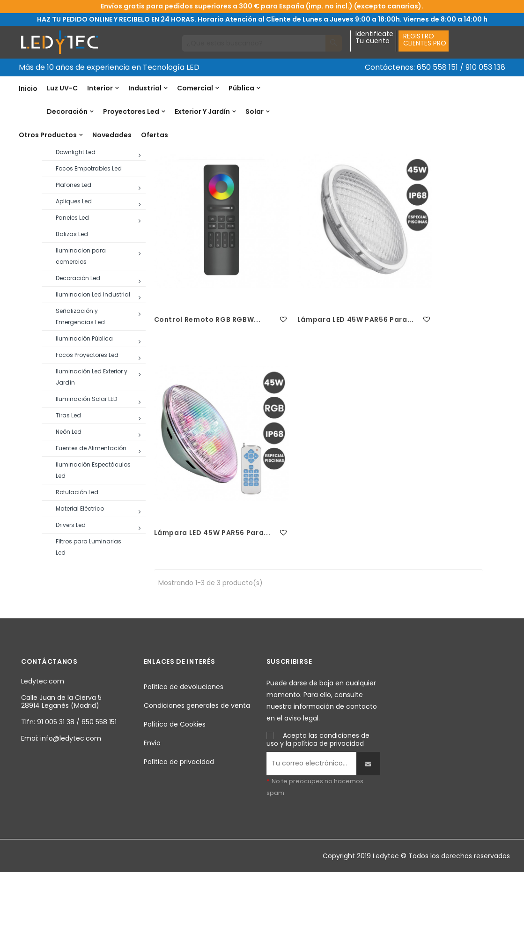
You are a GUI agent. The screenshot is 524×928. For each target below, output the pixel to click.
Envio (152, 797)
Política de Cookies (175, 778)
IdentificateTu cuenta (374, 37)
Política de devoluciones (183, 741)
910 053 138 (485, 67)
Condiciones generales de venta (197, 760)
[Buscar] (254, 43)
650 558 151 (437, 67)
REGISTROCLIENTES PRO (424, 39)
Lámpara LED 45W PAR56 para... (299, 384)
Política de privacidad (179, 816)
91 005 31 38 (55, 776)
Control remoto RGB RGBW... (192, 384)
